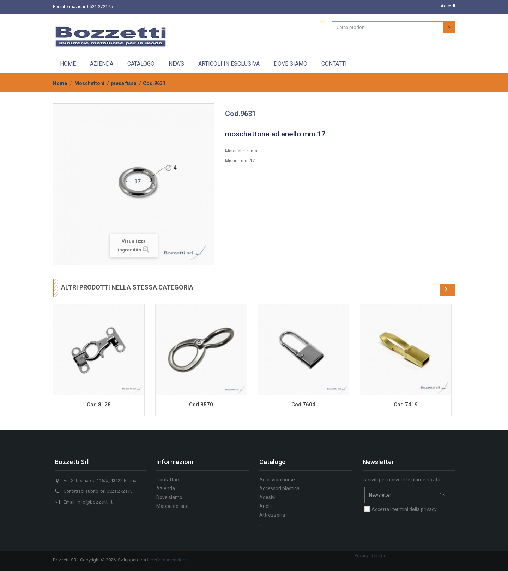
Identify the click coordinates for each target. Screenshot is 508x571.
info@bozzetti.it (95, 502)
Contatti (334, 63)
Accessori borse (277, 479)
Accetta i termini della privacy (404, 509)
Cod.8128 (99, 404)
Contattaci (168, 479)
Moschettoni (89, 83)
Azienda (101, 63)
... (260, 524)
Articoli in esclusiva (229, 63)
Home (68, 63)
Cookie (379, 555)
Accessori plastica (279, 488)
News (176, 63)
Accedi (448, 5)
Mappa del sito (172, 506)
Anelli (265, 506)
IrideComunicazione (167, 560)
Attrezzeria (272, 515)
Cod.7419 (406, 404)
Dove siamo (290, 63)
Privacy (362, 555)
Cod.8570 (201, 404)
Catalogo (141, 63)
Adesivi (267, 497)
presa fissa (124, 83)
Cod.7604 (303, 404)
